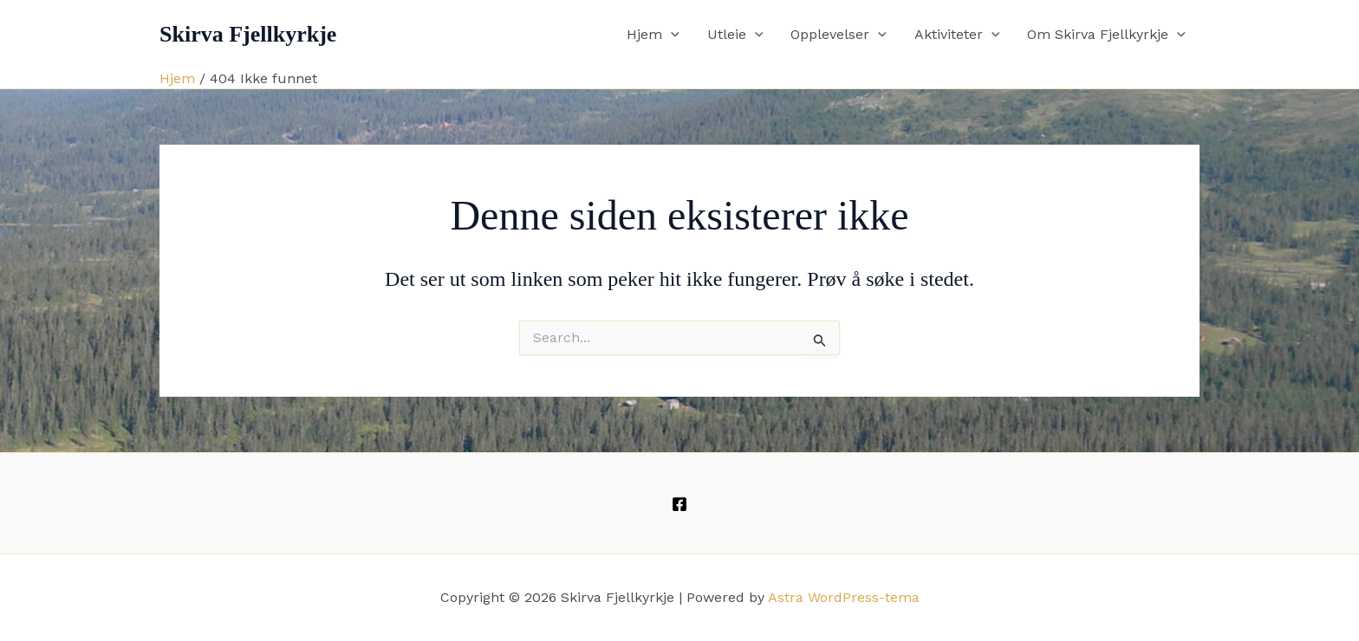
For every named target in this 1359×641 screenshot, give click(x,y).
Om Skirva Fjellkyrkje (1106, 34)
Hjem (653, 34)
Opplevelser (838, 34)
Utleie (735, 34)
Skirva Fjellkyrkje (247, 34)
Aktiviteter (957, 34)
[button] (671, 34)
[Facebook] (679, 504)
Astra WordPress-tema (844, 597)
